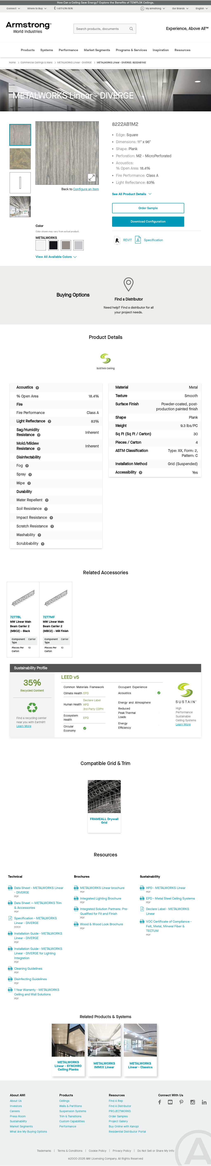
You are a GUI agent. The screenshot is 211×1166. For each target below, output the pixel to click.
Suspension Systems (72, 1111)
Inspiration (161, 50)
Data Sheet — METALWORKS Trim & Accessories (38, 905)
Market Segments (97, 50)
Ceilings (64, 1101)
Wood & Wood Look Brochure (101, 924)
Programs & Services (131, 50)
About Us (16, 1101)
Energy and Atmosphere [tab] (134, 702)
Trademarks (44, 1151)
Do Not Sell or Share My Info (155, 1151)
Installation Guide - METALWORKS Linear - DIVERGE (38, 935)
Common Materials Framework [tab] (84, 686)
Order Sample (148, 208)
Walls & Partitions (70, 1106)
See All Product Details (131, 194)
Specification (153, 240)
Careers (15, 1111)
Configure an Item (86, 189)
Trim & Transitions (70, 1116)
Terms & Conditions (69, 1151)
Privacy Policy (122, 1151)
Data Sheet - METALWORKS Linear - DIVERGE (38, 890)
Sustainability (18, 1121)
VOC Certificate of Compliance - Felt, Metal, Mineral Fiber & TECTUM (169, 926)
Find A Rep (116, 1101)
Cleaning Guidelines (28, 968)
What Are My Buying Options (28, 1132)
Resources (182, 50)
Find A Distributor (120, 1106)
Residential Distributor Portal (127, 1132)
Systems (46, 50)
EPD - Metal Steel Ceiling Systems (170, 898)
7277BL (15, 617)
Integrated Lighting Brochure (100, 898)
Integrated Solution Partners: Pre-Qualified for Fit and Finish (104, 911)
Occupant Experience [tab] (132, 686)
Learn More (23, 726)
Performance (68, 50)
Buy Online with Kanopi (124, 1126)
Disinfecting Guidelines (30, 979)
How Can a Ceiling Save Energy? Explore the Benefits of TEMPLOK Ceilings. (105, 3)
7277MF (49, 617)
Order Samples (118, 1116)
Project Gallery (118, 1121)
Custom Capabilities (72, 1121)
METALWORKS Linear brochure (102, 888)
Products (28, 50)
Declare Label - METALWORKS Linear (167, 911)
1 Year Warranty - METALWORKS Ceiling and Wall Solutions (36, 992)
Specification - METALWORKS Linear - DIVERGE (35, 920)
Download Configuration (148, 222)
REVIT (122, 241)
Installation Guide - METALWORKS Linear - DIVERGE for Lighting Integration (38, 953)
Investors (16, 1106)
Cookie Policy (97, 1151)
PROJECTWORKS (120, 1111)
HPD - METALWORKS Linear (165, 888)
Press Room (18, 1116)
